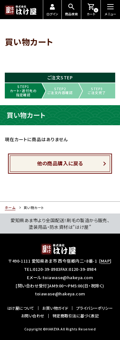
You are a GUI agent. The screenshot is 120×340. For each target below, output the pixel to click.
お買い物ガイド (55, 308)
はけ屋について (20, 308)
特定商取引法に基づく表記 (75, 316)
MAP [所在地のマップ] (105, 261)
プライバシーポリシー (94, 308)
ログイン (52, 10)
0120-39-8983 (46, 269)
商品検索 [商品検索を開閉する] (71, 9)
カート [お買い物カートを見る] (93, 9)
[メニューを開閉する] (110, 9)
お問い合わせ (32, 316)
